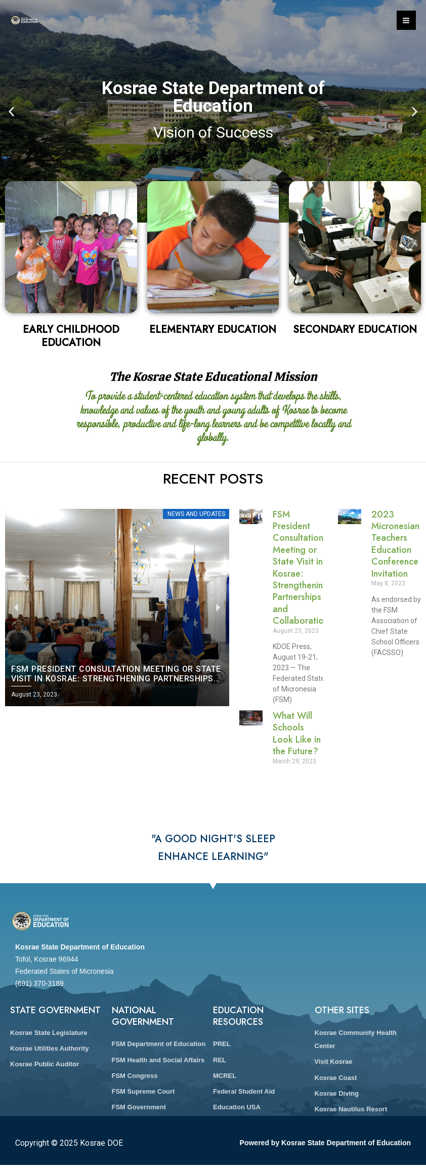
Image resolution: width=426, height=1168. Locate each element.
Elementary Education (212, 329)
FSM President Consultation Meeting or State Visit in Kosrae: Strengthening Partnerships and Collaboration (300, 568)
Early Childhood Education (71, 336)
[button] (11, 111)
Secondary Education (355, 329)
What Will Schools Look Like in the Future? (297, 733)
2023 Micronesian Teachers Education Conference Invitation (395, 544)
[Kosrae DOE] (25, 20)
